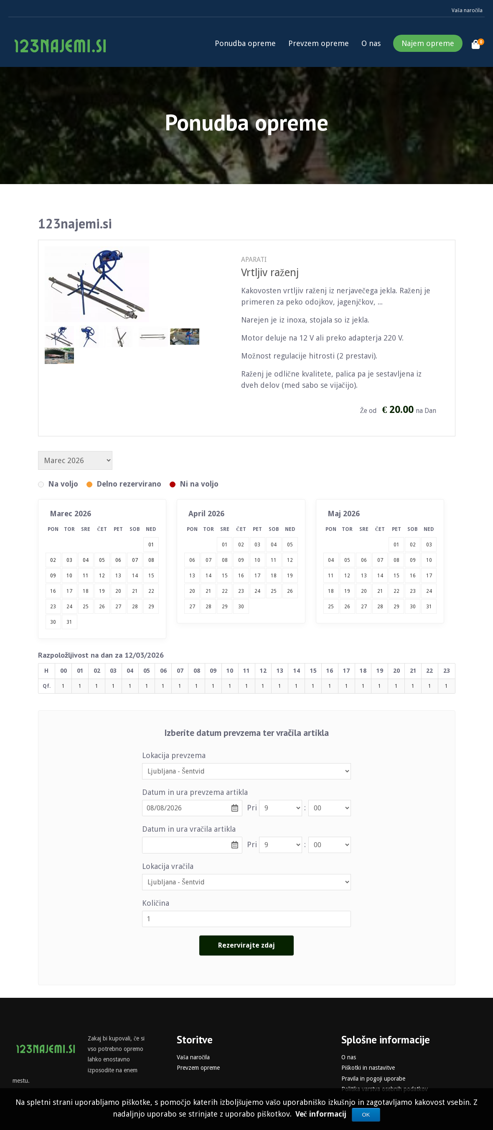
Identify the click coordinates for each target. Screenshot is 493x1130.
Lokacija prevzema (174, 755)
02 (241, 545)
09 (241, 560)
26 (102, 607)
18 (86, 591)
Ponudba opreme (245, 43)
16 (53, 591)
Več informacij (321, 1114)
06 (192, 560)
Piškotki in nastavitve (368, 1067)
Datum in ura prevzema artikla (195, 792)
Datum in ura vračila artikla (189, 829)
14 (135, 576)
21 (135, 591)
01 (225, 545)
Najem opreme (428, 43)
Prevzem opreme (318, 43)
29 (151, 607)
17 (69, 591)
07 (208, 560)
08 (225, 560)
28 (135, 607)
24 (69, 607)
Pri (252, 807)
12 (290, 560)
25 (86, 607)
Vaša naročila (467, 10)
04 (274, 545)
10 (257, 560)
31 (69, 622)
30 (53, 622)
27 (118, 607)
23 (53, 607)
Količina (155, 903)
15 (151, 576)
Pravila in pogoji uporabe (373, 1078)
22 (151, 591)
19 (102, 591)
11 (274, 560)
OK (366, 1115)
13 (118, 576)
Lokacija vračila (167, 866)
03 (257, 545)
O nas (371, 43)
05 (290, 545)
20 (118, 591)
